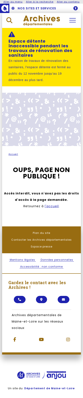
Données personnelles (57, 260)
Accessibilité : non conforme (41, 266)
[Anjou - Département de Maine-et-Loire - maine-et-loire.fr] (4, 8)
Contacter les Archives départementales (41, 240)
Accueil (13, 154)
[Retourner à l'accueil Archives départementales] (42, 20)
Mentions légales (22, 260)
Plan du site (41, 233)
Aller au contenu (68, 1)
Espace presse (41, 246)
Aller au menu (13, 1)
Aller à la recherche (39, 1)
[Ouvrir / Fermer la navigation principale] (72, 20)
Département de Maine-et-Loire (49, 388)
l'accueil (52, 206)
